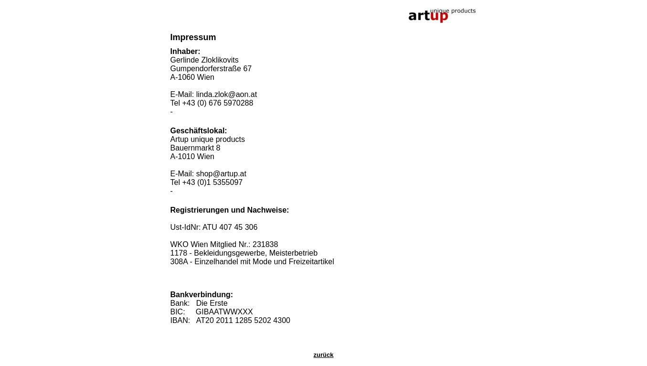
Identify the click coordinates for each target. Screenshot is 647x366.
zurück (324, 354)
